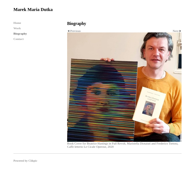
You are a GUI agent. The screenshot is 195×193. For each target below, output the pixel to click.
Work (17, 28)
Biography (20, 33)
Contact (18, 38)
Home (17, 22)
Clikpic (32, 160)
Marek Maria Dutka (33, 9)
